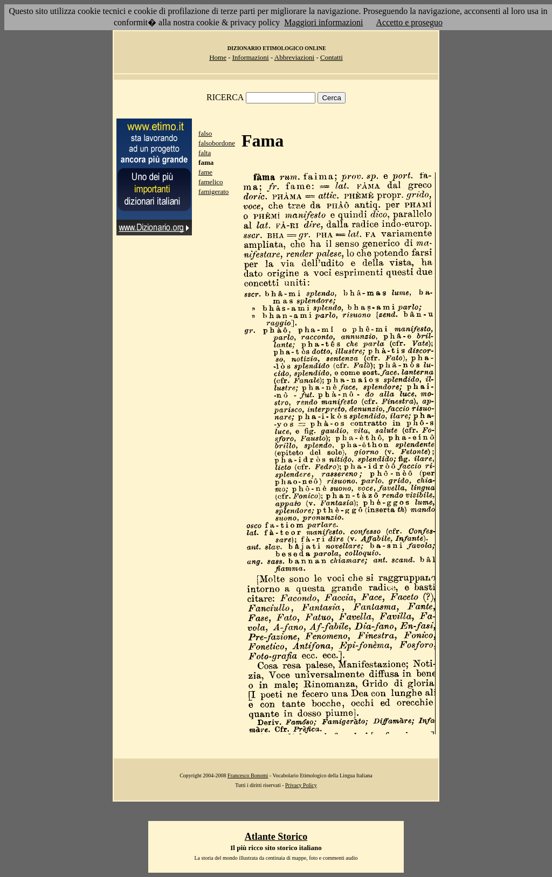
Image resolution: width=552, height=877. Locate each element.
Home (217, 57)
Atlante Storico (276, 836)
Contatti (331, 57)
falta (204, 153)
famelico (210, 182)
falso (205, 133)
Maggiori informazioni (323, 22)
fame (205, 172)
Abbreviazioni (294, 57)
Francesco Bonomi (247, 775)
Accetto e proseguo (409, 22)
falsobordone (216, 143)
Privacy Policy (301, 785)
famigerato (213, 191)
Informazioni (250, 57)
